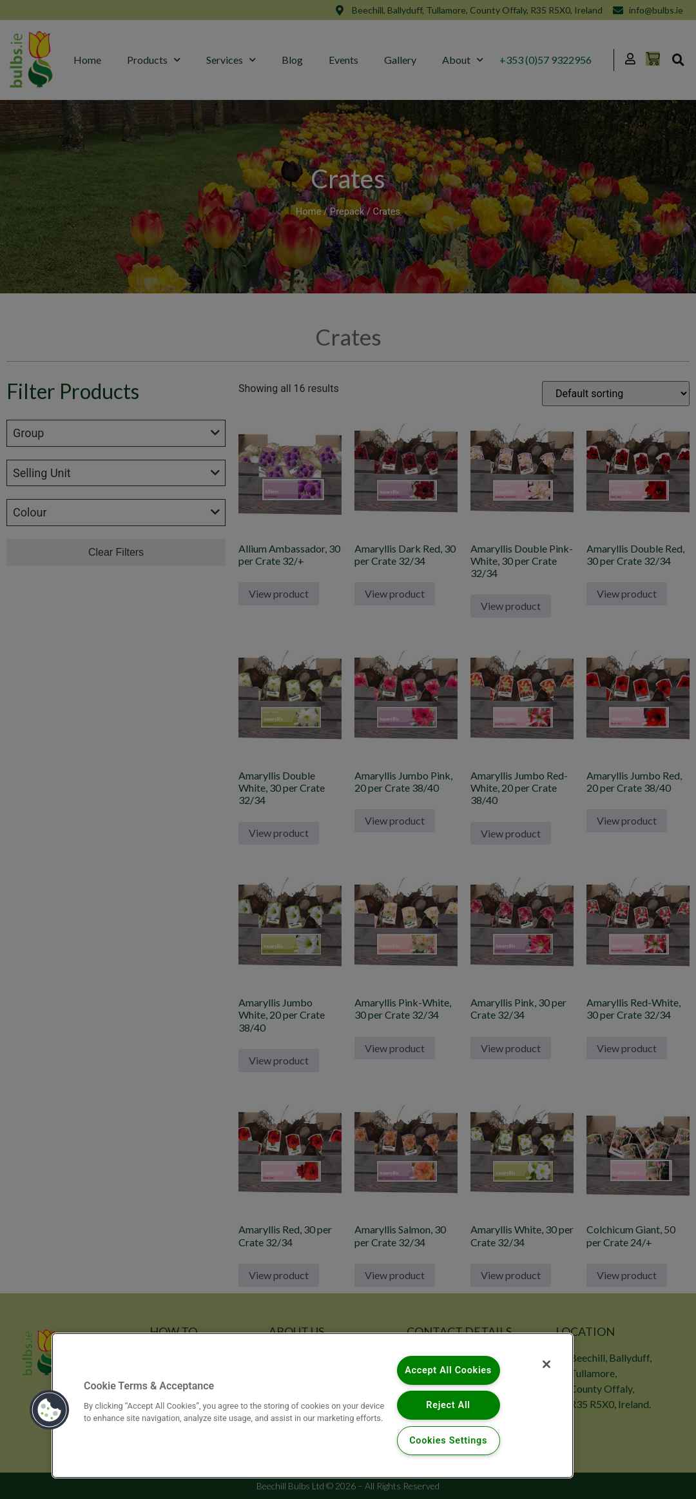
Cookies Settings (448, 1440)
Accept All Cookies (448, 1370)
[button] (49, 1410)
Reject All (448, 1405)
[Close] (546, 1364)
